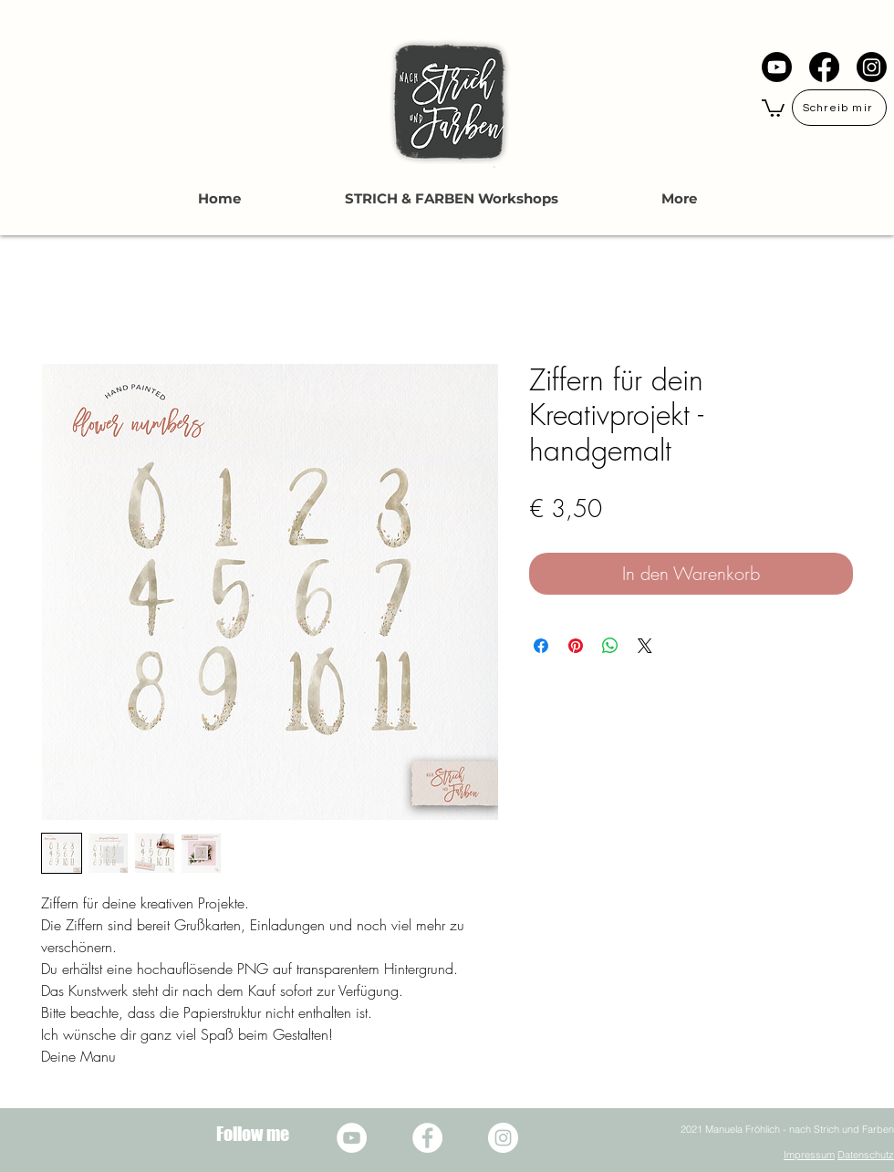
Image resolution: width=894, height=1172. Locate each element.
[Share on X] (645, 646)
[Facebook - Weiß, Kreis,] (427, 1138)
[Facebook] (824, 67)
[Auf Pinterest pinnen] (576, 646)
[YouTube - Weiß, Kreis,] (352, 1138)
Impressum (809, 1154)
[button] (773, 107)
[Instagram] (872, 67)
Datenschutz (865, 1154)
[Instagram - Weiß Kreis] (503, 1138)
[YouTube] (777, 67)
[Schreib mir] (839, 107)
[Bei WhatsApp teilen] (610, 646)
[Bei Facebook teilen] (541, 646)
